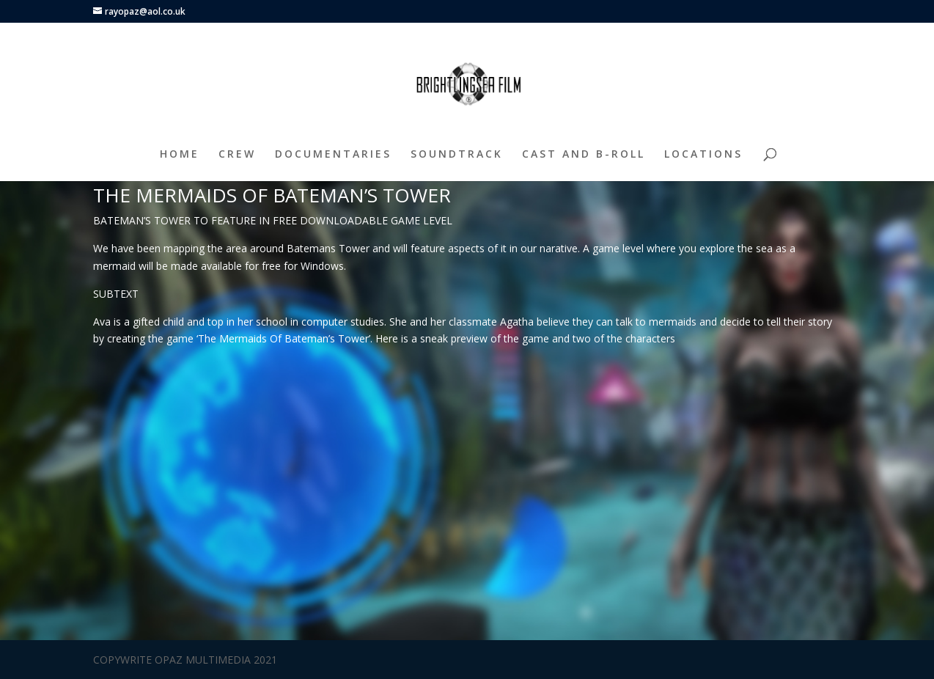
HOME (179, 155)
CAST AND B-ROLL (583, 155)
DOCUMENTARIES (333, 155)
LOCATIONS (703, 155)
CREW (237, 155)
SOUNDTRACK (457, 155)
